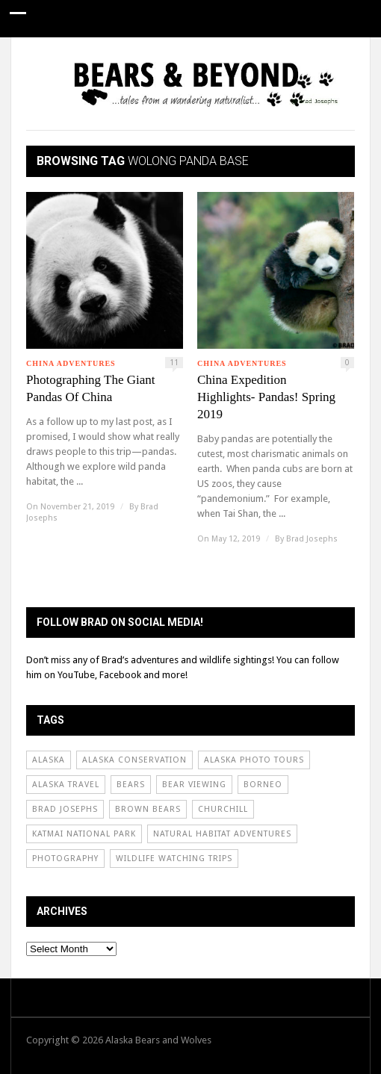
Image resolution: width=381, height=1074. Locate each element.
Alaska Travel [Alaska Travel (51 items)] (65, 784)
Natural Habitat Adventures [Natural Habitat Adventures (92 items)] (222, 834)
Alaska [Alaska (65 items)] (48, 760)
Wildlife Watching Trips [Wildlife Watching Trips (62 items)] (174, 858)
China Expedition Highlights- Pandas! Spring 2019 (266, 397)
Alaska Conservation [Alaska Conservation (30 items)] (134, 760)
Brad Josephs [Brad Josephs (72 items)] (65, 809)
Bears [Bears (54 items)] (131, 784)
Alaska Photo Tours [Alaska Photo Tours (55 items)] (254, 760)
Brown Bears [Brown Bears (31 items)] (148, 809)
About (249, 55)
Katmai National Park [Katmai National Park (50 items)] (84, 834)
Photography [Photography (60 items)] (65, 858)
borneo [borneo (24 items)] (263, 784)
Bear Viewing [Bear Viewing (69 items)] (194, 784)
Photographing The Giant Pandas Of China (90, 388)
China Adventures (71, 363)
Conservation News (157, 55)
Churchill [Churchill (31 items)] (223, 809)
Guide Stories (47, 55)
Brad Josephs (312, 539)
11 (174, 362)
